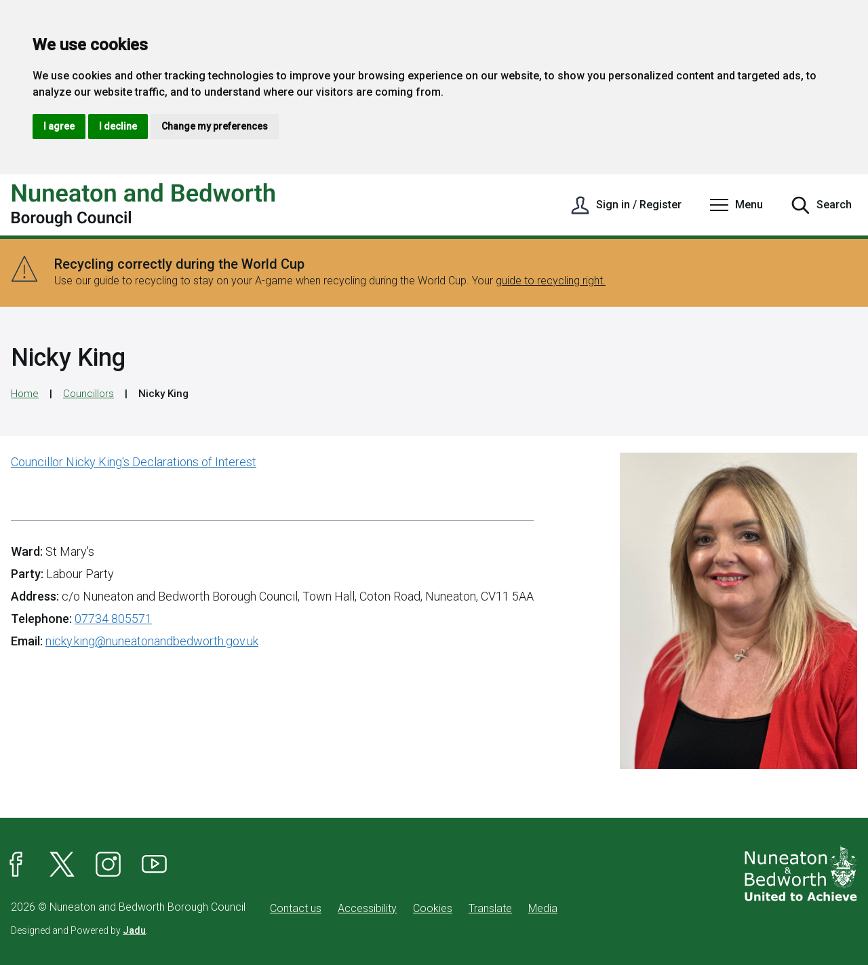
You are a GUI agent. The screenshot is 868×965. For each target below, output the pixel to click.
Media (542, 908)
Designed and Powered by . (79, 930)
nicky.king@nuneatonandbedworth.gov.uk (151, 641)
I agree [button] (59, 126)
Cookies (432, 908)
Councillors (88, 393)
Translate (490, 908)
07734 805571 (113, 618)
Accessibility (367, 908)
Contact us (295, 908)
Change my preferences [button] (214, 126)
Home (25, 393)
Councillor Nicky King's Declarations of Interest (133, 462)
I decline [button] (118, 126)
